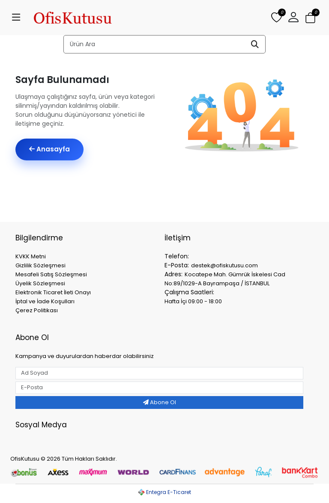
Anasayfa (49, 149)
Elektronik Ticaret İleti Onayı (53, 292)
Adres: (173, 274)
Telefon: (176, 256)
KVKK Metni (30, 256)
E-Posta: (176, 265)
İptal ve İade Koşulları (45, 301)
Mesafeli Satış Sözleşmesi (51, 274)
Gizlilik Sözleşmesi (40, 265)
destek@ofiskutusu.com (224, 265)
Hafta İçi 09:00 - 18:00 (193, 301)
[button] (293, 17)
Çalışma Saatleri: (189, 292)
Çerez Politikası (36, 310)
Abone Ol (159, 402)
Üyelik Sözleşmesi (40, 283)
